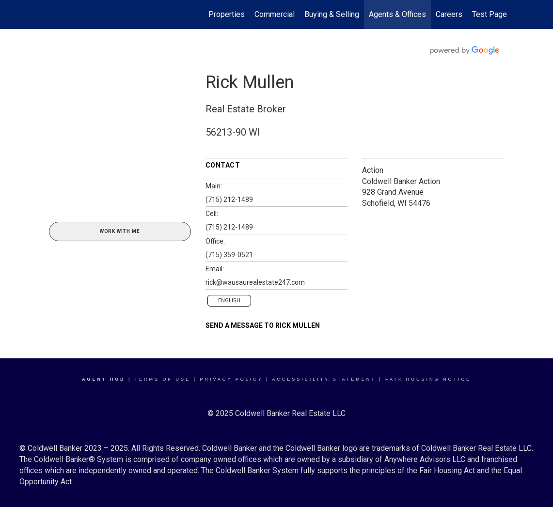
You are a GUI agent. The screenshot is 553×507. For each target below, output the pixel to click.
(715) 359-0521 (229, 255)
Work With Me (120, 231)
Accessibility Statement (324, 379)
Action (372, 170)
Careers (449, 14)
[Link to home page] (47, 14)
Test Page (489, 14)
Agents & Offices (397, 14)
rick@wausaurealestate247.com (255, 282)
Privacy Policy (231, 379)
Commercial (274, 14)
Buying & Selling (331, 14)
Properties (226, 14)
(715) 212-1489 (229, 199)
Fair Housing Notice (428, 379)
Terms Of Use (163, 379)
